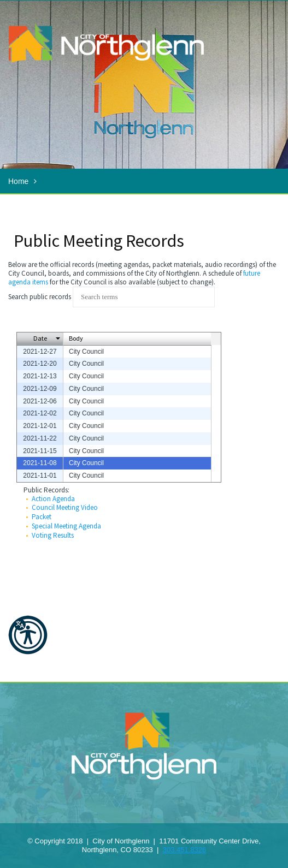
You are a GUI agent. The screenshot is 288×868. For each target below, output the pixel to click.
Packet (41, 516)
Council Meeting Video (65, 507)
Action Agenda (53, 498)
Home (18, 181)
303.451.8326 (185, 850)
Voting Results (53, 535)
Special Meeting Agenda (66, 526)
